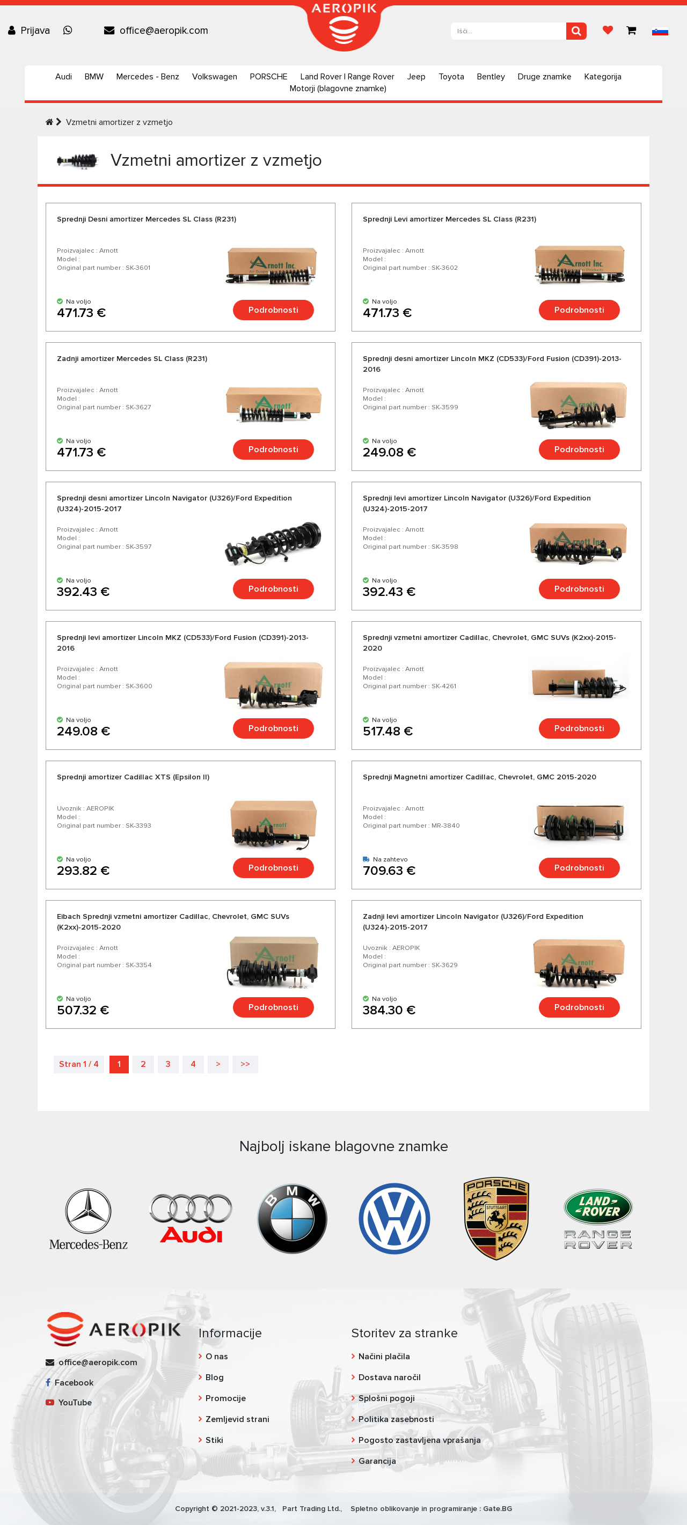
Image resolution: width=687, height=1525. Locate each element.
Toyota (451, 76)
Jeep (416, 76)
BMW (94, 76)
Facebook (69, 1382)
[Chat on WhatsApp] (70, 30)
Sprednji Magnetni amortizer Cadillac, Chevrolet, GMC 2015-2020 (479, 777)
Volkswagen (214, 76)
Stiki (214, 1440)
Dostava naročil (390, 1377)
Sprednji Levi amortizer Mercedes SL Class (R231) (449, 219)
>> (245, 1064)
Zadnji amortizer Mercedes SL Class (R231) (132, 358)
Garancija (377, 1461)
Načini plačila (384, 1356)
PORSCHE (269, 76)
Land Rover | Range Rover (347, 76)
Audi (63, 76)
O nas (217, 1356)
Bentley (491, 76)
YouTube (69, 1402)
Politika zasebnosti (396, 1419)
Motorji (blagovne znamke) (338, 88)
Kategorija (603, 76)
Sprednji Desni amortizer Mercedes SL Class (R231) (146, 219)
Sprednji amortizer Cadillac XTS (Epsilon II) (133, 777)
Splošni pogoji (387, 1398)
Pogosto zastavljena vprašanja (420, 1440)
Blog (215, 1377)
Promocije (226, 1398)
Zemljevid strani (237, 1419)
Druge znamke (545, 76)
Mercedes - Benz (147, 76)
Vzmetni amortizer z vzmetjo (119, 122)
